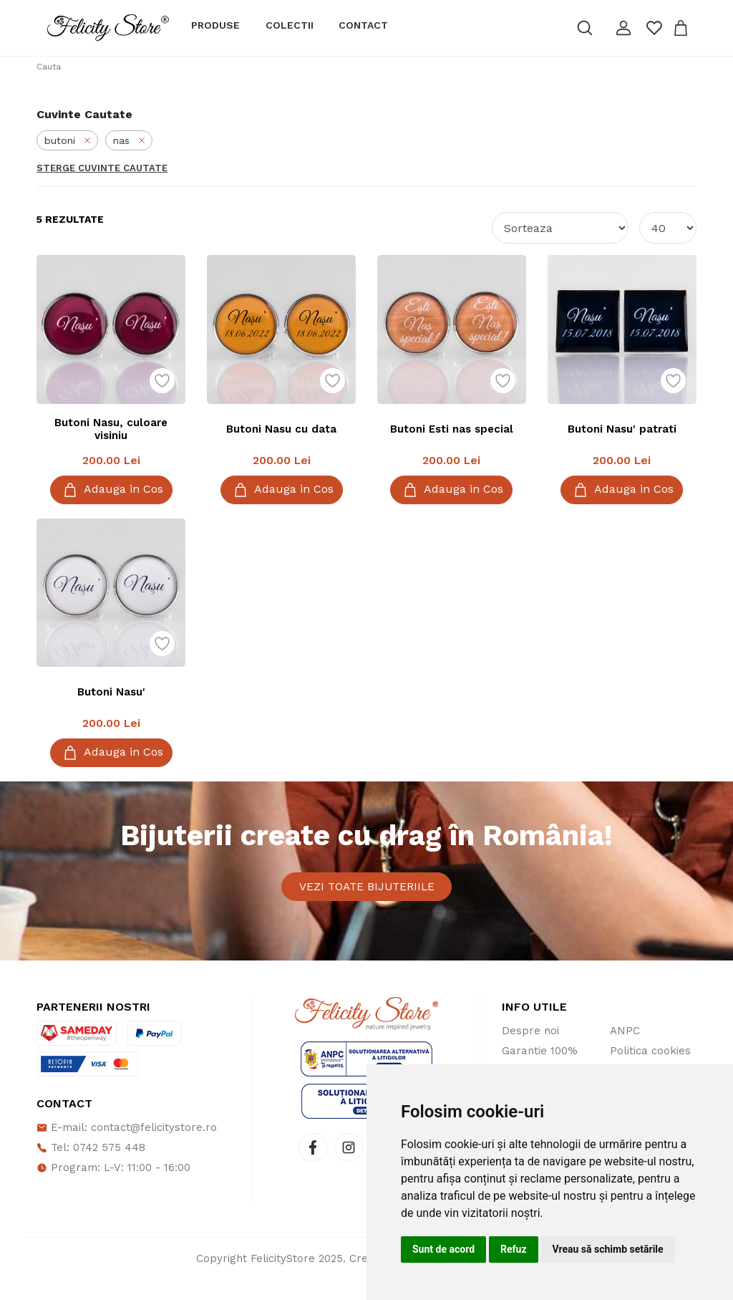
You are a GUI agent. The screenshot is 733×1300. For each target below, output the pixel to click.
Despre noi (530, 1051)
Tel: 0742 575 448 (91, 1168)
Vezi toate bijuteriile (367, 897)
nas (129, 140)
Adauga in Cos (111, 490)
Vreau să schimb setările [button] (608, 1249)
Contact (363, 25)
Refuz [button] (513, 1249)
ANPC (625, 1051)
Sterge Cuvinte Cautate (102, 168)
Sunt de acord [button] (443, 1249)
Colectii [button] (290, 25)
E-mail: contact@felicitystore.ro (127, 1148)
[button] (623, 27)
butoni (67, 140)
